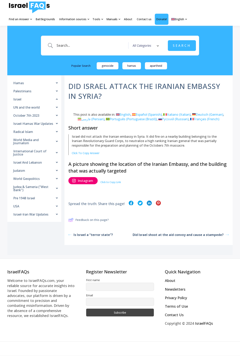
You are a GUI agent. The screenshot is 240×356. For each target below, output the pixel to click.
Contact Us (174, 314)
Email (89, 295)
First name (93, 280)
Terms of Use (176, 306)
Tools (96, 19)
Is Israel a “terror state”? (90, 235)
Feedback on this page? (88, 219)
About (128, 19)
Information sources (72, 19)
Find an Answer (19, 19)
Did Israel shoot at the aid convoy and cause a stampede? (181, 235)
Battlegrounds (45, 19)
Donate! (161, 19)
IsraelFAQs (204, 323)
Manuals (112, 19)
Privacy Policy (176, 297)
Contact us (144, 19)
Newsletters (175, 289)
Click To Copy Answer (85, 153)
